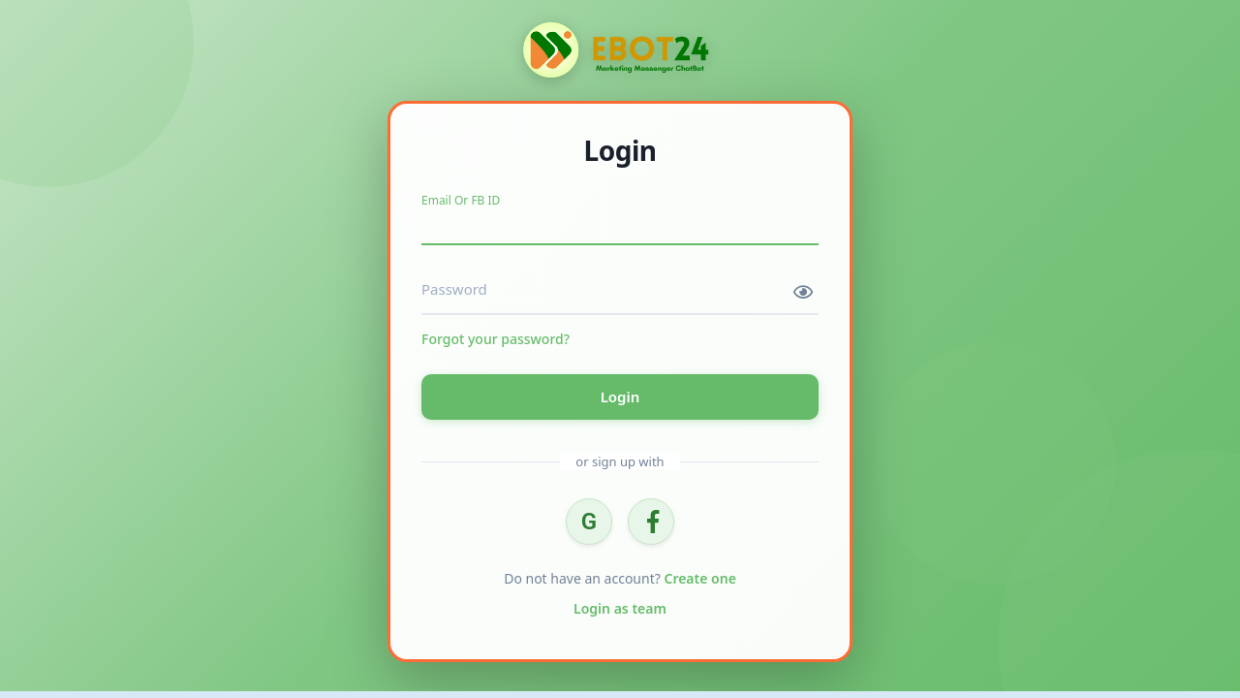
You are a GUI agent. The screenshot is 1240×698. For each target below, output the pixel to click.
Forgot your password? (495, 339)
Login (620, 396)
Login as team (620, 608)
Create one (699, 578)
